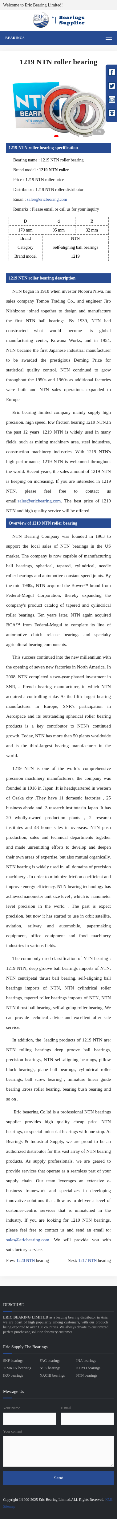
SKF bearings (13, 1360)
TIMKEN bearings (17, 1368)
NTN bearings (86, 1375)
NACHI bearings (52, 1375)
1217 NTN (87, 1260)
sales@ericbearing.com (47, 199)
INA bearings (86, 1360)
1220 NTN (25, 1260)
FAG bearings (50, 1360)
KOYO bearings (88, 1368)
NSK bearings (50, 1368)
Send (58, 1478)
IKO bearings (13, 1375)
